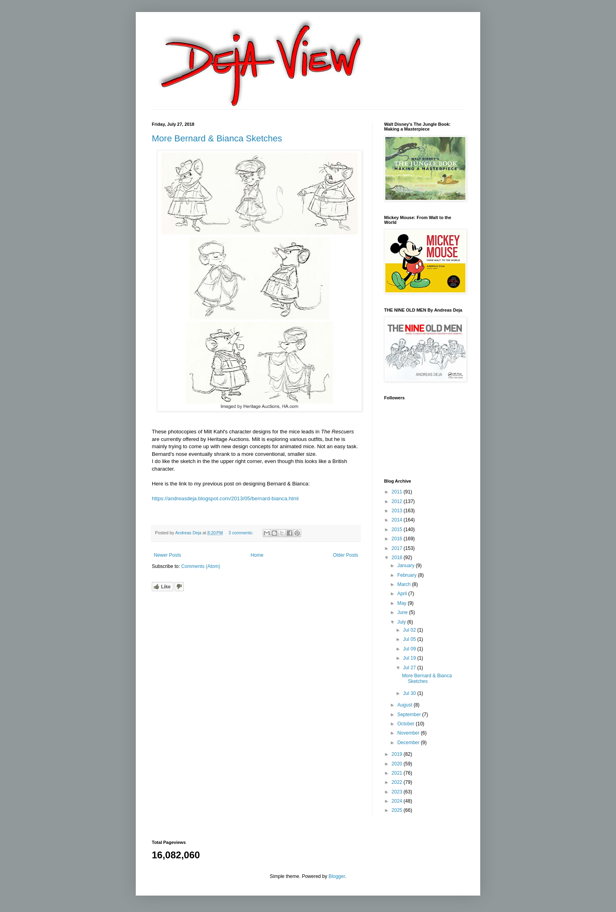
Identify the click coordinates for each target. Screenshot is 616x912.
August (405, 705)
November (409, 733)
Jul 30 (410, 693)
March (404, 584)
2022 (398, 782)
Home (257, 555)
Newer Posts (167, 555)
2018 (398, 557)
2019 (398, 754)
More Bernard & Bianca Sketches (217, 138)
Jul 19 (410, 658)
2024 (398, 801)
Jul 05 (410, 639)
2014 (398, 520)
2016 (398, 539)
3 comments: (241, 532)
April (402, 593)
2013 (398, 510)
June (403, 612)
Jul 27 (410, 667)
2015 (398, 529)
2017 (398, 548)
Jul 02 (410, 630)
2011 (398, 492)
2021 (398, 773)
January (406, 565)
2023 (398, 792)
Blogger (336, 876)
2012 (398, 501)
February (407, 575)
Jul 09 (410, 649)
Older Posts (345, 555)
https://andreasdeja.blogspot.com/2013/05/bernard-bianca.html (225, 498)
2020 (398, 764)
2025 (398, 810)
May (402, 603)
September (409, 714)
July (402, 622)
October (406, 724)
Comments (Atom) (200, 566)
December (409, 742)
